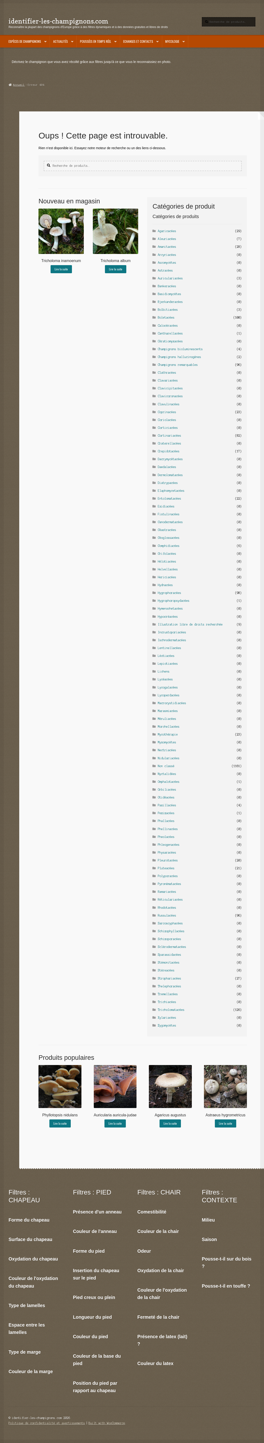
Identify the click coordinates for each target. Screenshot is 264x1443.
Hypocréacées (168, 616)
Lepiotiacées (168, 663)
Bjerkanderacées (170, 301)
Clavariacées (168, 380)
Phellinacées (168, 829)
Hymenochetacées (170, 608)
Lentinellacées (169, 648)
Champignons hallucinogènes (179, 356)
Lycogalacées (168, 687)
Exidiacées (166, 506)
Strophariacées (169, 978)
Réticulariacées (170, 899)
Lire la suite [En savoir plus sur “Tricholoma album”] (115, 269)
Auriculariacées (170, 278)
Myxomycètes (167, 742)
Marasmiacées (168, 710)
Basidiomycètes (169, 294)
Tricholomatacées (171, 1009)
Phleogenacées (168, 844)
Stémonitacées (168, 962)
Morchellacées (168, 726)
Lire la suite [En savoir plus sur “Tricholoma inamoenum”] (61, 269)
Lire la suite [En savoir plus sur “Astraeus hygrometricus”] (225, 1123)
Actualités (60, 41)
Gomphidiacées (168, 545)
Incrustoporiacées (172, 632)
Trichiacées (167, 1001)
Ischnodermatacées (172, 640)
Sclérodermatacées (172, 946)
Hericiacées (167, 577)
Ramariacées (167, 891)
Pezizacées (166, 813)
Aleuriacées (167, 238)
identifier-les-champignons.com (58, 21)
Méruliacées (167, 718)
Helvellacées (168, 569)
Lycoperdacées (168, 695)
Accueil (19, 84)
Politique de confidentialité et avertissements (47, 1423)
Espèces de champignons (25, 41)
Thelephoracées (169, 986)
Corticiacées (168, 427)
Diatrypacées (168, 482)
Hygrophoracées (169, 592)
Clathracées (167, 372)
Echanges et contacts (138, 41)
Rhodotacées (167, 907)
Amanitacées (167, 246)
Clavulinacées (168, 404)
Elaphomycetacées (171, 490)
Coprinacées (167, 412)
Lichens (164, 671)
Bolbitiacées (168, 309)
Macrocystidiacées (172, 703)
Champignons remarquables (178, 364)
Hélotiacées (167, 561)
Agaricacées (167, 231)
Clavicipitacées (170, 388)
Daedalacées (167, 466)
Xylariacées (167, 1017)
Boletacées (166, 317)
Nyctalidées (167, 773)
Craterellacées (169, 443)
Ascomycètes (167, 262)
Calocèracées (168, 325)
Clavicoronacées (170, 396)
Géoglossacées (168, 537)
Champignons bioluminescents (180, 349)
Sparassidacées (169, 954)
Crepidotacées (168, 451)
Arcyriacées (167, 254)
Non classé (166, 766)
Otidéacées (166, 797)
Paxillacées (167, 805)
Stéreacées (166, 970)
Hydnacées (165, 585)
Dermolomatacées (170, 475)
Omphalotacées (168, 781)
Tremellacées (168, 994)
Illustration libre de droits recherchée (190, 624)
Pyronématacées (169, 883)
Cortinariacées (169, 435)
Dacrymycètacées (170, 459)
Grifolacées (167, 553)
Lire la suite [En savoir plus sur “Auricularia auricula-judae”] (115, 1123)
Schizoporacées (169, 939)
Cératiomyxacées (170, 341)
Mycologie (172, 41)
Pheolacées (166, 836)
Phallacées (166, 820)
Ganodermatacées (170, 522)
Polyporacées (168, 876)
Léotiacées (166, 655)
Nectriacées (167, 750)
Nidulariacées (168, 758)
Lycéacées (165, 679)
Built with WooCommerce (107, 1423)
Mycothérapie (168, 734)
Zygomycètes (167, 1025)
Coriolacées (167, 419)
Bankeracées (167, 286)
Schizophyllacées (171, 931)
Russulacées (167, 915)
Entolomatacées (169, 498)
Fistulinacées (168, 514)
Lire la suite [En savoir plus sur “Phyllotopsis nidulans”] (60, 1123)
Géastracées (167, 529)
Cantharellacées (170, 333)
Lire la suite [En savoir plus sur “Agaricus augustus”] (170, 1123)
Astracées (165, 270)
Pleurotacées (168, 860)
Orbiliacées (167, 789)
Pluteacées (166, 868)
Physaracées (167, 852)
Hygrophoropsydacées (173, 600)
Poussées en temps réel (95, 41)
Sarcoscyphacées (170, 923)
